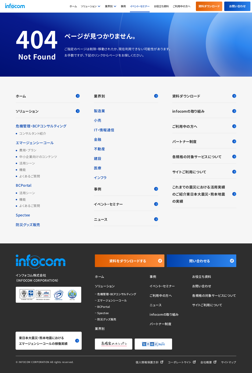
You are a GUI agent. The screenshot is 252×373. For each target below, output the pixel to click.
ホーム (73, 6)
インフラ (100, 177)
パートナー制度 (204, 141)
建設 (97, 158)
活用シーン (27, 163)
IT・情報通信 (104, 129)
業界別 (109, 6)
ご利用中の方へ (181, 6)
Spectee (23, 214)
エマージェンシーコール (35, 142)
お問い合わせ (237, 6)
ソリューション (89, 6)
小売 (97, 120)
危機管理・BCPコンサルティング (41, 125)
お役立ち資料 (161, 6)
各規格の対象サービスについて (204, 156)
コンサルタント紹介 (32, 133)
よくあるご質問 (29, 176)
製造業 (99, 110)
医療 (97, 167)
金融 (97, 139)
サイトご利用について (204, 171)
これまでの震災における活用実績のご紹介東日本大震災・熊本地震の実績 (204, 194)
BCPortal (24, 185)
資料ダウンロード (209, 6)
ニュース (126, 219)
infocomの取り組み (204, 111)
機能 (22, 169)
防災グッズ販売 (28, 224)
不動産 (99, 148)
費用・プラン (27, 150)
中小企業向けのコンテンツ (38, 156)
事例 (123, 6)
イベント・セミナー (140, 6)
